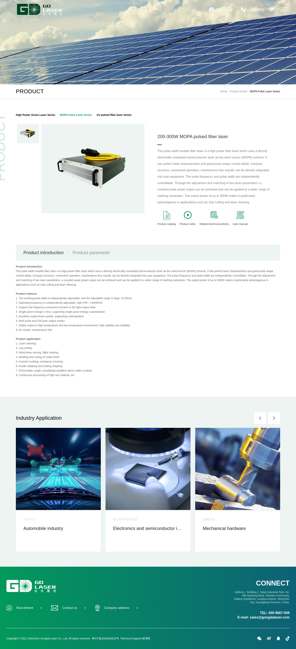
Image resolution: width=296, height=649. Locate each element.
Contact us (68, 608)
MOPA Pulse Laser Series (265, 91)
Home (223, 91)
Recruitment (24, 608)
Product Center (240, 91)
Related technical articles (214, 218)
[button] (260, 418)
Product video (188, 218)
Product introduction (43, 252)
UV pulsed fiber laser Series (113, 114)
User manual (240, 218)
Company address (116, 608)
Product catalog (166, 218)
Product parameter (91, 252)
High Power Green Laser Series (35, 114)
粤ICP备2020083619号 (105, 638)
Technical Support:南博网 (135, 638)
